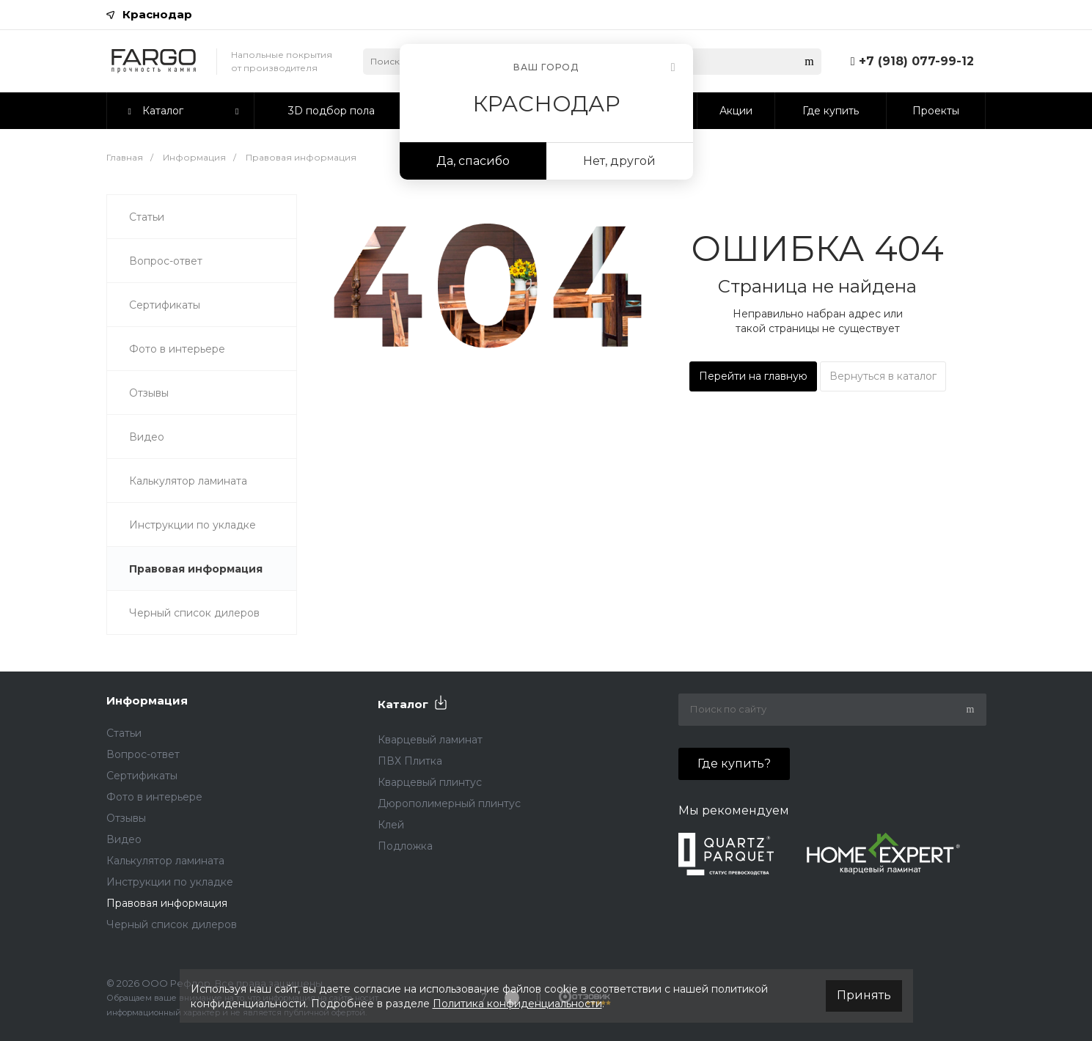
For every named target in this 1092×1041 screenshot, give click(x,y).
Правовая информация (196, 568)
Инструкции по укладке (192, 524)
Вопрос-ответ (165, 261)
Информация (147, 700)
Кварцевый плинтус (430, 782)
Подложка (405, 846)
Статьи (146, 217)
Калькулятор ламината (188, 481)
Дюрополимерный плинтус (449, 803)
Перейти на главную (753, 376)
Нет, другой (619, 161)
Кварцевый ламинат (430, 739)
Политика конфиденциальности (517, 1003)
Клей (391, 824)
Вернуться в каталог (883, 376)
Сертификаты (164, 305)
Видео (146, 437)
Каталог (403, 704)
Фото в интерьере (177, 349)
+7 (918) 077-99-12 (916, 61)
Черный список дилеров (194, 612)
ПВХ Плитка (410, 761)
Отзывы (149, 393)
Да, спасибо (473, 161)
